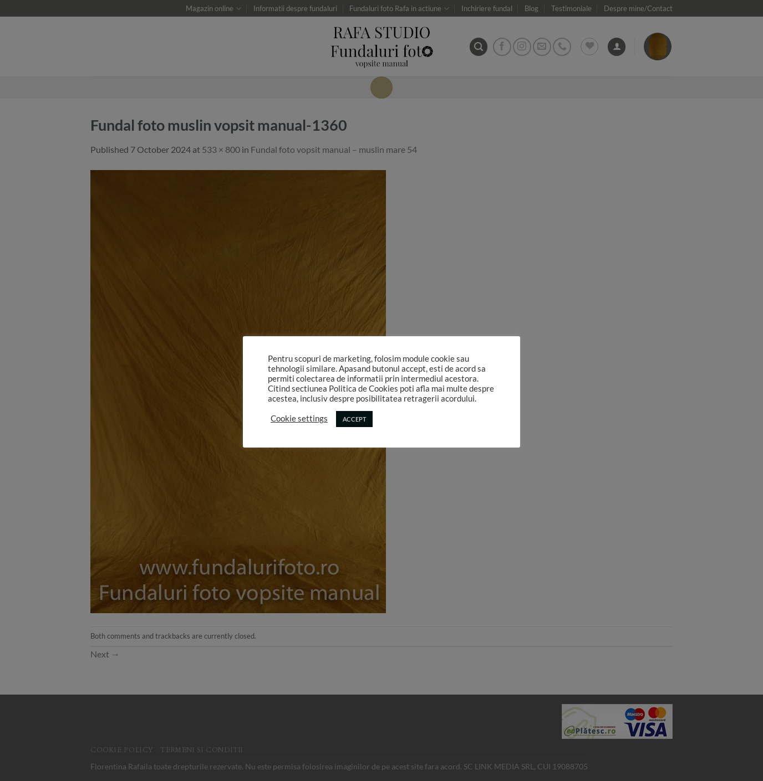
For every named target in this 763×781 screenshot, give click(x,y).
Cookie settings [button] (299, 418)
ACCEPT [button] (354, 419)
